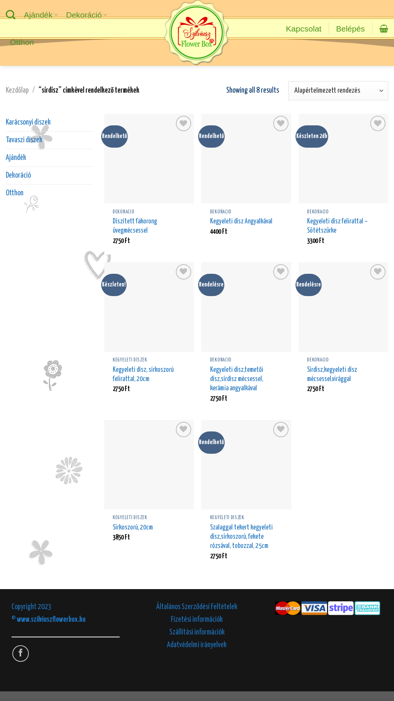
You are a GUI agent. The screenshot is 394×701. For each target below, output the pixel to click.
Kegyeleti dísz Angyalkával (241, 221)
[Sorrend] (338, 90)
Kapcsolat (303, 28)
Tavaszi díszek (24, 140)
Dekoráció (86, 14)
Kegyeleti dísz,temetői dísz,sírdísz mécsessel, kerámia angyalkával (236, 379)
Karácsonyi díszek (28, 122)
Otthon (22, 42)
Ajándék (41, 14)
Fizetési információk (197, 619)
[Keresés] (10, 15)
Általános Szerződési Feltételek (196, 607)
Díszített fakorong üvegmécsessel (135, 226)
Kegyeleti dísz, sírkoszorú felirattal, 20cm (143, 374)
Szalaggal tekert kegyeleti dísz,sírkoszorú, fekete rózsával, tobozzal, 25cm (241, 536)
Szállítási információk (197, 632)
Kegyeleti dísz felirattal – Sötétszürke (337, 226)
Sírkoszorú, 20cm (133, 527)
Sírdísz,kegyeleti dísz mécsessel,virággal (332, 374)
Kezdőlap (17, 90)
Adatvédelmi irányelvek (197, 645)
